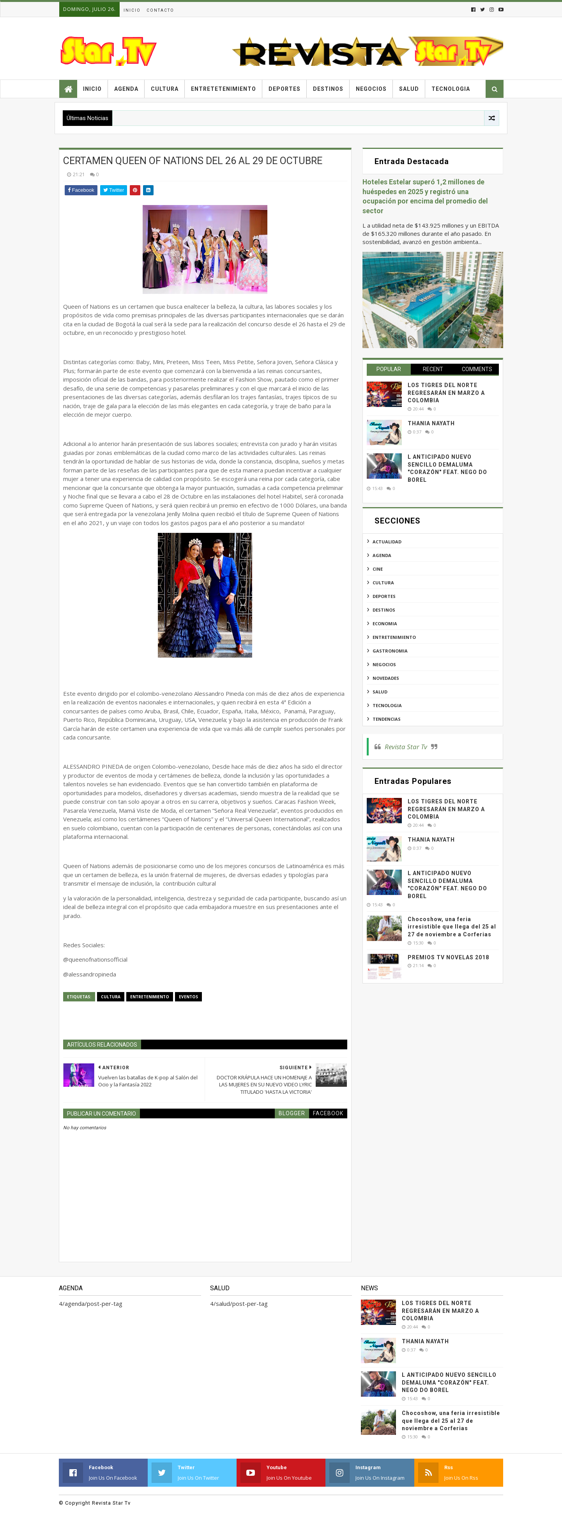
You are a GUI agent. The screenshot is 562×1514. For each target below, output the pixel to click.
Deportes (284, 89)
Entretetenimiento (223, 89)
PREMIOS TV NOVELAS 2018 (448, 957)
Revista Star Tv (406, 746)
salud (380, 692)
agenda (382, 555)
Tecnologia (450, 89)
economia (385, 623)
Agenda (126, 89)
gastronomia (390, 651)
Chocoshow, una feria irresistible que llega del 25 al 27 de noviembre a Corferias (452, 926)
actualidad (387, 542)
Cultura (164, 89)
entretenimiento (149, 996)
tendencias (387, 719)
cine (378, 569)
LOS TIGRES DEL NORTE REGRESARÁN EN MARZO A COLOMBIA (446, 392)
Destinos (328, 89)
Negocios (371, 89)
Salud (409, 89)
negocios (384, 664)
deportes (384, 596)
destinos (384, 610)
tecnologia (387, 705)
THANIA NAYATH (431, 423)
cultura (110, 996)
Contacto (160, 10)
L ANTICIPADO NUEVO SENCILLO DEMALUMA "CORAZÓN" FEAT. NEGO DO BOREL (449, 1382)
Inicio (132, 10)
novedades (386, 678)
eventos (188, 996)
